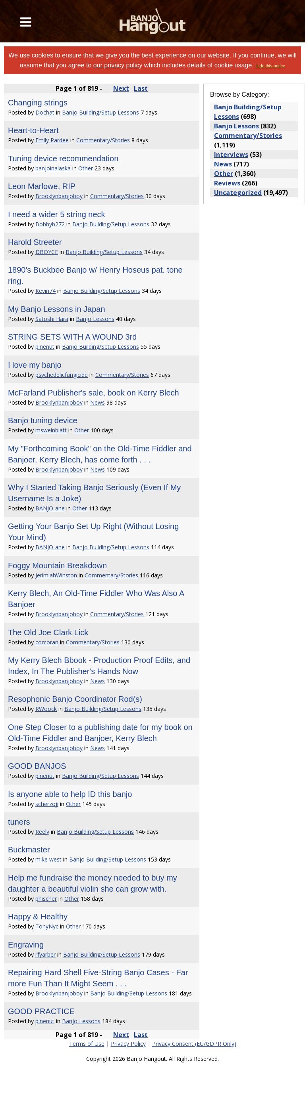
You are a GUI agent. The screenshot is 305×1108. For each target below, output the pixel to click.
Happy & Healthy (38, 916)
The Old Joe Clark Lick (48, 632)
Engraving (26, 944)
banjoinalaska (53, 168)
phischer (46, 898)
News (97, 402)
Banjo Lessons (95, 319)
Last (141, 88)
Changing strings (38, 102)
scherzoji (46, 804)
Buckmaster (29, 849)
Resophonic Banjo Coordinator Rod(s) (75, 699)
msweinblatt (51, 430)
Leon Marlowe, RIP (41, 186)
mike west (48, 859)
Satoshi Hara (51, 319)
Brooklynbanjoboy (59, 196)
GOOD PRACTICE (41, 1011)
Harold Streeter (35, 242)
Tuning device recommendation (63, 158)
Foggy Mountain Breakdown (57, 565)
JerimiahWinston (56, 575)
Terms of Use (86, 1043)
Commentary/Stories (103, 140)
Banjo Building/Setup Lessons (100, 112)
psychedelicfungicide (61, 374)
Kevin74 (45, 290)
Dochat (44, 112)
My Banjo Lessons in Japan (56, 309)
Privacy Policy (128, 1043)
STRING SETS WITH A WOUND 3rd (72, 336)
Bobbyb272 (50, 224)
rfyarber (45, 954)
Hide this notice (270, 65)
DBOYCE (46, 252)
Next (121, 88)
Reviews (227, 183)
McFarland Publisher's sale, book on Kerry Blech (93, 392)
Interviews (231, 154)
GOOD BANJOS (37, 766)
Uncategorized (238, 192)
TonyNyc (46, 926)
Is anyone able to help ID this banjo (70, 794)
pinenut (44, 346)
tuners (19, 822)
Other (85, 168)
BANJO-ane (50, 508)
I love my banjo (35, 365)
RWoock (46, 709)
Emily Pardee (52, 140)
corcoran (46, 642)
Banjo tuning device (42, 420)
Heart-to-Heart (33, 130)
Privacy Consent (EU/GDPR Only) (194, 1043)
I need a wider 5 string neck (56, 214)
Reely (42, 831)
